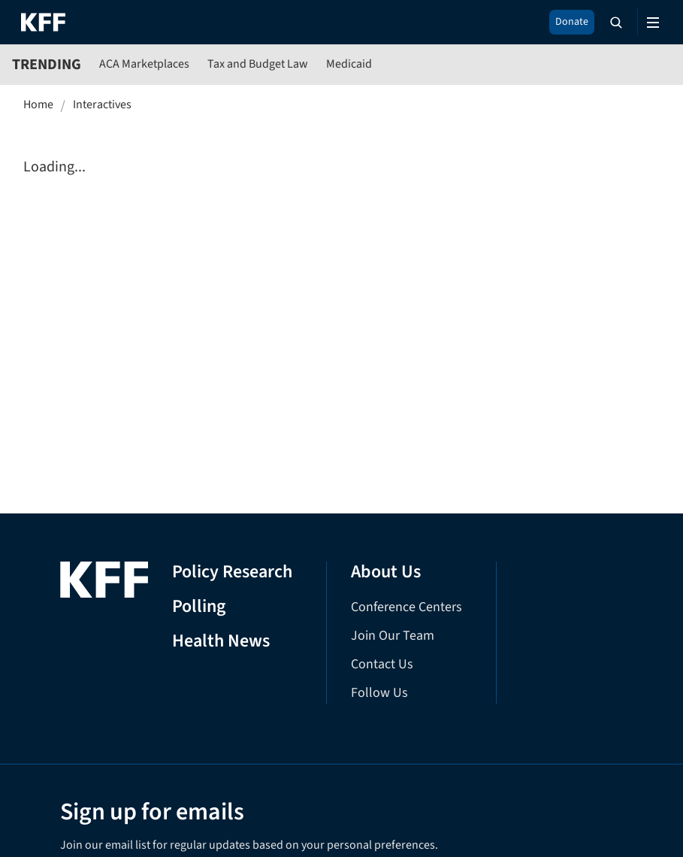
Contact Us (382, 664)
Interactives (102, 105)
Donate (571, 21)
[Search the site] (616, 22)
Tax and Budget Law (257, 64)
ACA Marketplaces (144, 64)
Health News (221, 642)
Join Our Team (392, 635)
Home (38, 105)
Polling (198, 607)
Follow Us (379, 692)
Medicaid (349, 64)
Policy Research (232, 572)
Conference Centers (406, 607)
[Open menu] (653, 23)
